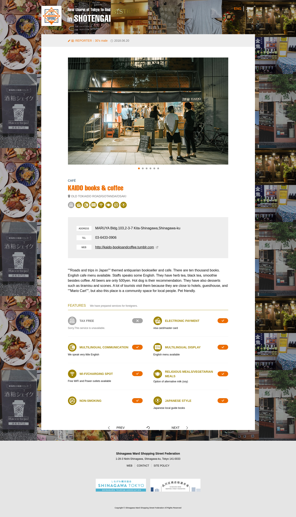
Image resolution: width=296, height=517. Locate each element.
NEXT (173, 427)
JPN (249, 9)
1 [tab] (139, 168)
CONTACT (143, 465)
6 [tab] (158, 168)
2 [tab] (143, 168)
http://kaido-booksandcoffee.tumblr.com (125, 247)
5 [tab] (154, 168)
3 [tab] (146, 168)
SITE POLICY (161, 465)
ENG (238, 9)
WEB (129, 465)
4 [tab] (150, 168)
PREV (123, 427)
